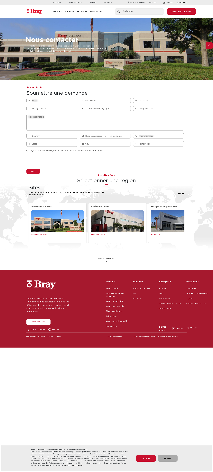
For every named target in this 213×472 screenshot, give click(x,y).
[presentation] (47, 161)
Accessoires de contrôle (117, 322)
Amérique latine (98, 235)
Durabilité (108, 2)
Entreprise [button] (82, 11)
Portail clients (165, 309)
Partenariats (164, 299)
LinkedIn (167, 3)
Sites (161, 294)
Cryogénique (111, 327)
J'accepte (146, 458)
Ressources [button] (96, 11)
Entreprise (165, 282)
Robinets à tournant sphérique (115, 295)
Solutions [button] (69, 11)
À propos (57, 2)
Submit (34, 171)
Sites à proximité (136, 2)
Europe (154, 235)
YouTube (182, 3)
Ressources (192, 282)
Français (155, 2)
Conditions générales (114, 337)
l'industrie (137, 299)
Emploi (93, 2)
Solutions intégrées (141, 289)
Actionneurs (111, 317)
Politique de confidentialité (74, 465)
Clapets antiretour (114, 312)
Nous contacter (75, 2)
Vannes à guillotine (114, 302)
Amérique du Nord (39, 235)
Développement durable (170, 304)
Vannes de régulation (115, 307)
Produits (111, 282)
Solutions (138, 282)
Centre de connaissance (197, 294)
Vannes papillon (113, 289)
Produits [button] (57, 11)
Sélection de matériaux (196, 304)
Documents (191, 289)
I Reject (167, 458)
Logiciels (189, 299)
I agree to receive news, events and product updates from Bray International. (65, 150)
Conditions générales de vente (143, 337)
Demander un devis (181, 12)
